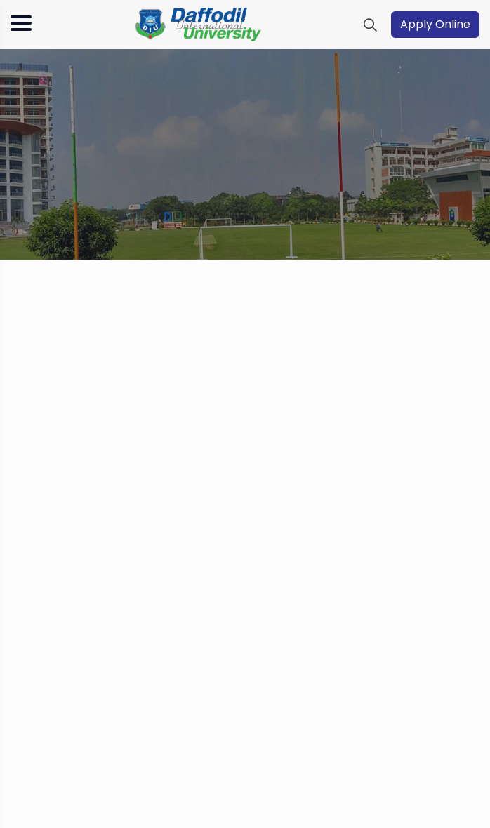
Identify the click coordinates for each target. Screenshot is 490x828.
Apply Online (435, 24)
